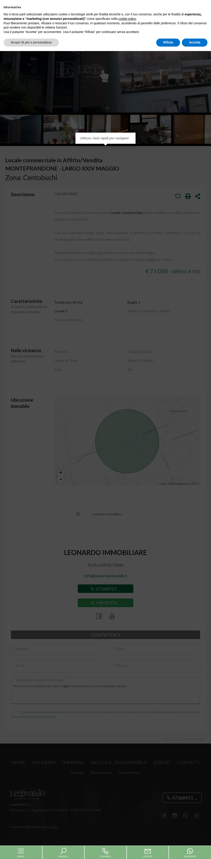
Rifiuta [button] (168, 850)
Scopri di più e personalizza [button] (31, 850)
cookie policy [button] (127, 826)
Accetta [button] (194, 850)
